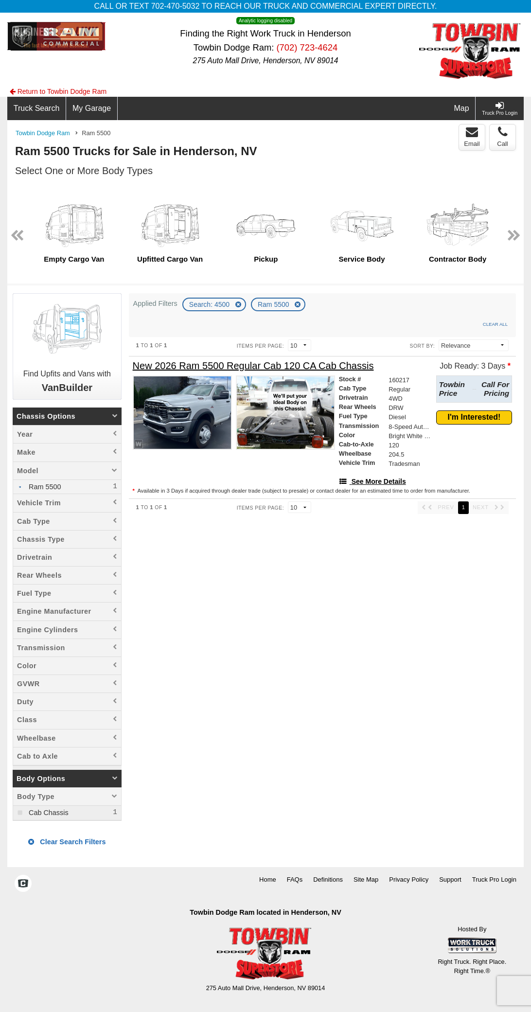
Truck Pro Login (494, 879)
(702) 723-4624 (306, 47)
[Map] (462, 108)
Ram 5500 (274, 304)
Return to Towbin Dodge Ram (58, 91)
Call (502, 136)
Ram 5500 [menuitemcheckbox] (44, 487)
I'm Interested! (474, 417)
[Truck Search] (36, 108)
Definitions (328, 879)
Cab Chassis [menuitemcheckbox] (48, 813)
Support (450, 879)
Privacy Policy (408, 879)
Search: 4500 (210, 304)
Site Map (366, 879)
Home (267, 879)
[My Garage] (92, 108)
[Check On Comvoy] (23, 884)
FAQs (295, 879)
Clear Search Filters (67, 842)
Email (472, 136)
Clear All (495, 324)
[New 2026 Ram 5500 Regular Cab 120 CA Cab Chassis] (253, 366)
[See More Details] (372, 481)
